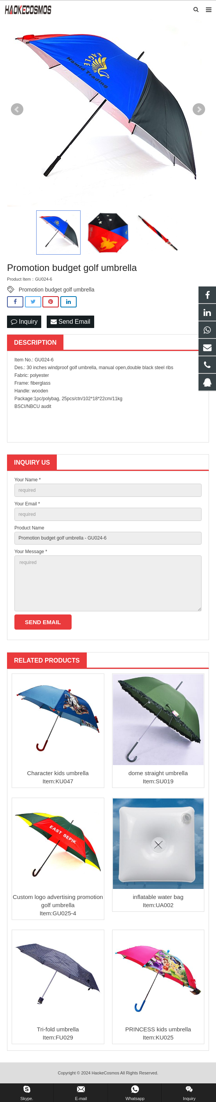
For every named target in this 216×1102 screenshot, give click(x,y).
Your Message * (30, 551)
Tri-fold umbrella (58, 1029)
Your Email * (27, 504)
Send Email (70, 321)
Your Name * (27, 479)
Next (199, 109)
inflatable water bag (158, 897)
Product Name (29, 528)
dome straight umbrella (158, 773)
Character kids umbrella (58, 773)
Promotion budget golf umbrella (57, 289)
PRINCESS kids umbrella (158, 1029)
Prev (17, 109)
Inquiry (24, 321)
